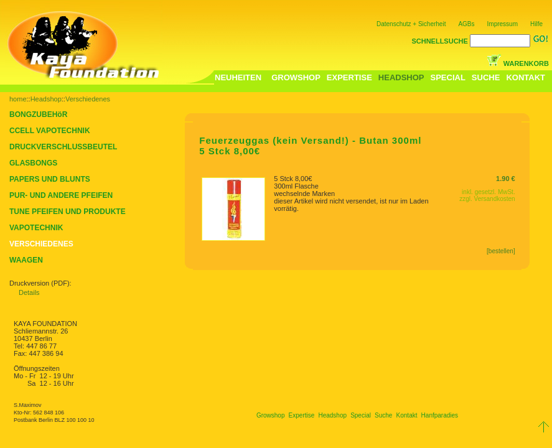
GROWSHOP (295, 77)
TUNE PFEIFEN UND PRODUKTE (67, 211)
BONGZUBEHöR (38, 114)
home (18, 99)
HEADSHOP (401, 77)
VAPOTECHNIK (36, 227)
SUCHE (486, 77)
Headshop (46, 99)
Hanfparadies (439, 415)
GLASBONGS (33, 163)
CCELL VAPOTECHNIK (49, 130)
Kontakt (407, 415)
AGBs (466, 24)
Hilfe (536, 24)
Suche (383, 415)
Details (29, 292)
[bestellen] (501, 251)
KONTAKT (525, 77)
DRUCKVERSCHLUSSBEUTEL (63, 146)
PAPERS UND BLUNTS (49, 179)
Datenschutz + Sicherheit (411, 24)
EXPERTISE (349, 77)
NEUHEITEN (238, 77)
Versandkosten (494, 198)
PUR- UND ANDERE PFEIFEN (61, 195)
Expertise (302, 415)
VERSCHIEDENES (41, 244)
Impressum (502, 24)
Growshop (270, 415)
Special (360, 415)
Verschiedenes (87, 99)
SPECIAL (448, 77)
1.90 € (505, 178)
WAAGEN (26, 260)
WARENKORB (526, 63)
